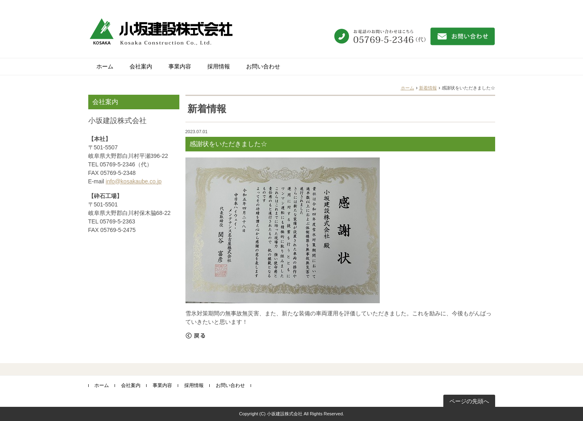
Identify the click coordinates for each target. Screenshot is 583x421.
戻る (195, 335)
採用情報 (218, 66)
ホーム (104, 66)
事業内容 (179, 66)
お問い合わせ (263, 66)
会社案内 (141, 66)
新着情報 (428, 87)
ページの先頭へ (469, 401)
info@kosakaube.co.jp (134, 181)
